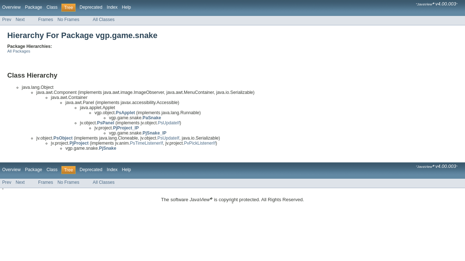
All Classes (103, 19)
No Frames (68, 19)
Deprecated (91, 7)
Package (33, 7)
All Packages (18, 51)
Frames (45, 19)
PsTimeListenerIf (146, 143)
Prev (6, 19)
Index (112, 7)
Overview (11, 7)
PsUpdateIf (168, 122)
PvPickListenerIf (199, 143)
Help (126, 7)
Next (20, 19)
